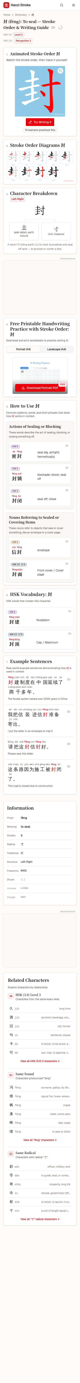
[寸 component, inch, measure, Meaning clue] (56, 231)
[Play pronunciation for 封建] (70, 611)
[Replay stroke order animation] (60, 71)
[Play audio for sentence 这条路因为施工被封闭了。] (68, 766)
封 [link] (33, 15)
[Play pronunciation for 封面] (67, 564)
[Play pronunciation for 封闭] (67, 490)
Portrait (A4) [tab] (23, 349)
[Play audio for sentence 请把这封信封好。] (68, 743)
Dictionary (21, 15)
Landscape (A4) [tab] (56, 349)
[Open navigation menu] (73, 5)
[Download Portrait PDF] (40, 388)
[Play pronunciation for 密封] (67, 446)
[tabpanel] (40, 376)
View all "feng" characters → (40, 1140)
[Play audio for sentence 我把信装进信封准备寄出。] (68, 711)
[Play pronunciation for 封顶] (70, 633)
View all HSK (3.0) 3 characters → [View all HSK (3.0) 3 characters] (40, 1061)
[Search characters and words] (61, 5)
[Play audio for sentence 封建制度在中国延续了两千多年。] (68, 679)
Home (6, 15)
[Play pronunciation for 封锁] (67, 468)
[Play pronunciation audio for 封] (53, 27)
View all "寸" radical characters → (40, 1219)
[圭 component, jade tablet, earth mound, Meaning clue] (24, 231)
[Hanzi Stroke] (17, 5)
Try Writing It (40, 122)
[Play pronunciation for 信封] (67, 541)
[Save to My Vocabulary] (60, 27)
